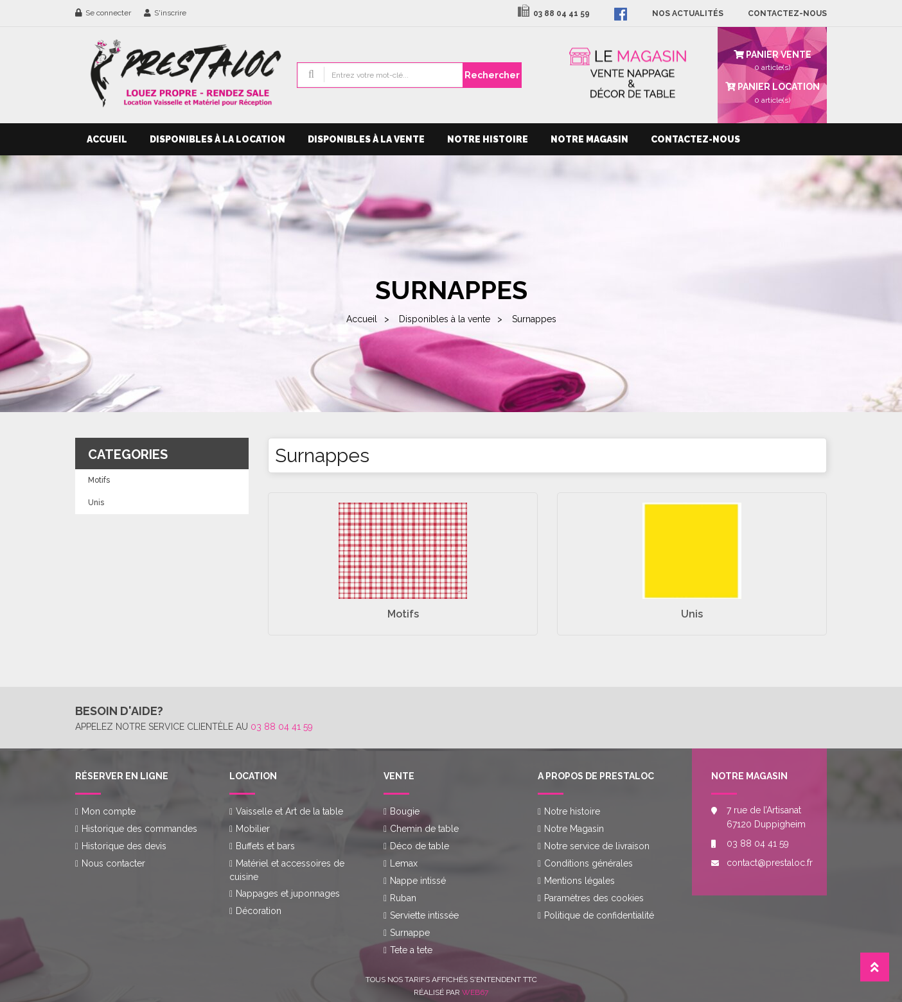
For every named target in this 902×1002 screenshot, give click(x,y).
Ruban (403, 898)
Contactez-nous (695, 139)
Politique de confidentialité (599, 915)
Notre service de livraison (597, 846)
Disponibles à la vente (366, 139)
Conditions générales (588, 863)
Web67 (475, 992)
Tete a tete (411, 950)
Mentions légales (579, 881)
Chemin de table (424, 829)
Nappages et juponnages (288, 893)
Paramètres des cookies (594, 898)
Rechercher (492, 75)
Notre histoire (487, 139)
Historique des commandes (139, 829)
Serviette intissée (424, 915)
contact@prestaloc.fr (767, 863)
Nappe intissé (418, 881)
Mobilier (253, 829)
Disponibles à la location (217, 139)
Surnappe (410, 933)
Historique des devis (124, 846)
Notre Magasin (589, 139)
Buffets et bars (265, 846)
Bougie (405, 811)
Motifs (99, 480)
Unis (96, 502)
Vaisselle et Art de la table (289, 811)
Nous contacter (113, 863)
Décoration (258, 911)
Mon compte (109, 811)
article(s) (772, 92)
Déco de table (419, 846)
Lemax (404, 863)
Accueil (107, 139)
